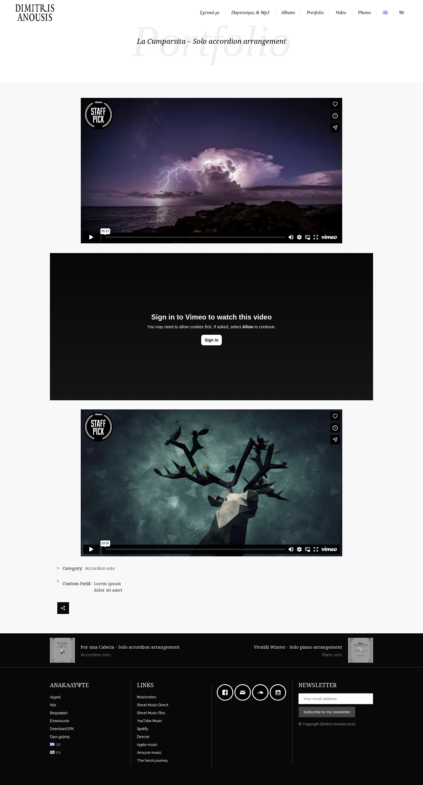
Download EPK (62, 729)
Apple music (147, 745)
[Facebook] (226, 692)
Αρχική (55, 697)
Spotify (142, 729)
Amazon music (149, 753)
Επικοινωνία (59, 721)
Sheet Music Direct (152, 705)
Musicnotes (146, 697)
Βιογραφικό (59, 713)
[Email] (244, 692)
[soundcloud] (262, 692)
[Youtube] (279, 692)
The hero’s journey (152, 761)
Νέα (53, 705)
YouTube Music (149, 721)
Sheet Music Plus (151, 713)
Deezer (143, 737)
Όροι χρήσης (60, 737)
